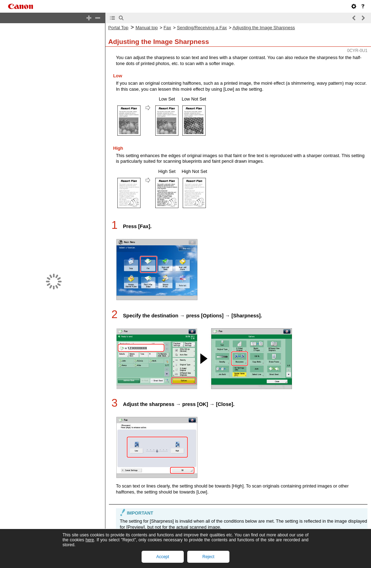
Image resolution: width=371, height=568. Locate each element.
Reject (208, 556)
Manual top (147, 27)
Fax (167, 27)
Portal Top (118, 27)
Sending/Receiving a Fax (202, 27)
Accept (162, 556)
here (89, 539)
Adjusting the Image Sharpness (264, 27)
